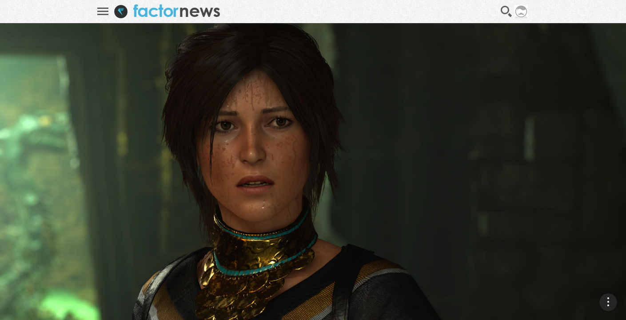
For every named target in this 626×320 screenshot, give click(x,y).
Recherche (506, 11)
